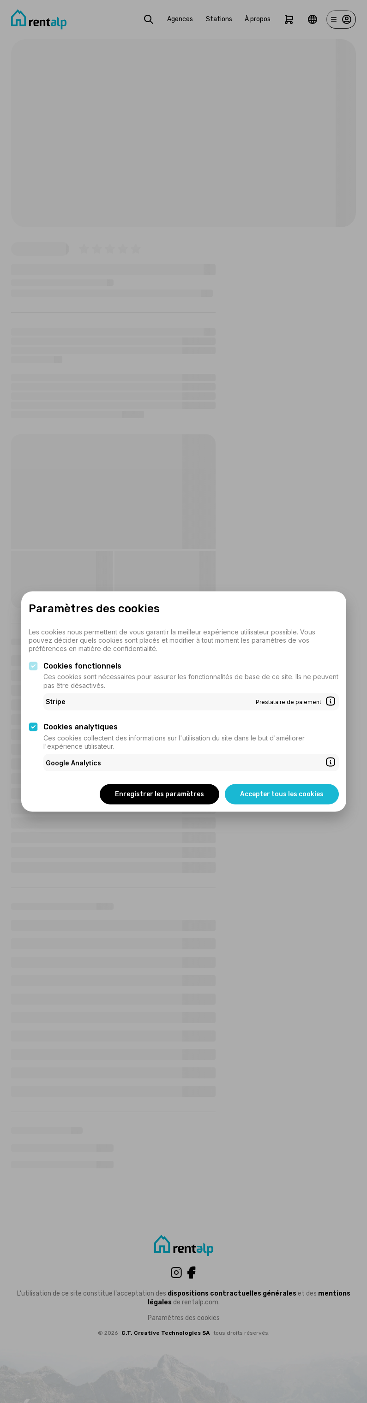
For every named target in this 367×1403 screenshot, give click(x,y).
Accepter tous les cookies (282, 794)
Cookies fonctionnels (82, 665)
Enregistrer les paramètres (159, 794)
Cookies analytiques (80, 726)
